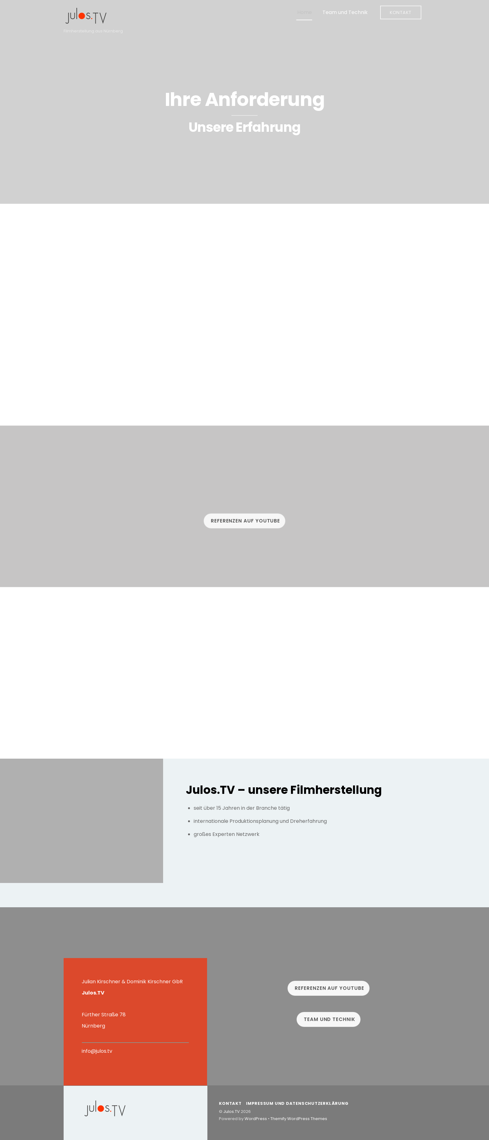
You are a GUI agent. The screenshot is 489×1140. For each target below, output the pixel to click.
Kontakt (401, 12)
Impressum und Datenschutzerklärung (297, 1103)
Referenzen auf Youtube (245, 521)
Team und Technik (345, 12)
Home (304, 12)
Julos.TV (231, 1111)
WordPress (255, 1119)
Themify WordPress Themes (298, 1119)
